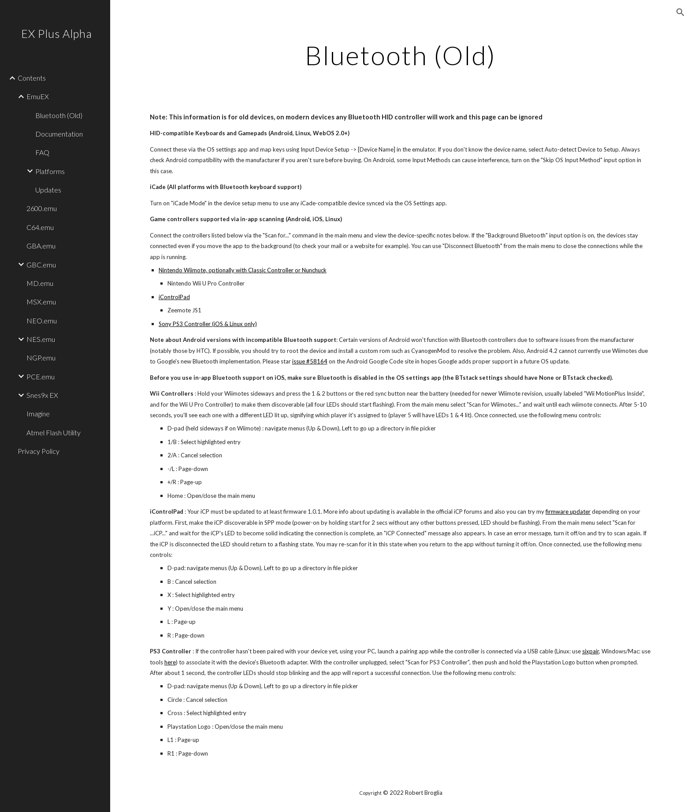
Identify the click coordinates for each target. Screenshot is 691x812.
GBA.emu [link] (41, 245)
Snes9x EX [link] (42, 395)
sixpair (590, 651)
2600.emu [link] (41, 208)
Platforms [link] (50, 171)
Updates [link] (48, 189)
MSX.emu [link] (41, 301)
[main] (400, 55)
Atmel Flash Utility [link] (53, 432)
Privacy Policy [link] (38, 451)
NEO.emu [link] (41, 320)
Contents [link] (32, 78)
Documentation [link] (59, 134)
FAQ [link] (42, 152)
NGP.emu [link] (41, 357)
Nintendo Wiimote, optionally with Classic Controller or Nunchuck (243, 270)
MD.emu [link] (39, 283)
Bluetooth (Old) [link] (58, 115)
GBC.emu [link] (41, 264)
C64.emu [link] (40, 227)
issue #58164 (309, 361)
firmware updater (568, 511)
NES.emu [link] (40, 339)
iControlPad (174, 296)
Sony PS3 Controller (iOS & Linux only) (208, 323)
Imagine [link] (38, 413)
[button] (680, 12)
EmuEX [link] (37, 96)
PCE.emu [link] (40, 376)
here (170, 662)
